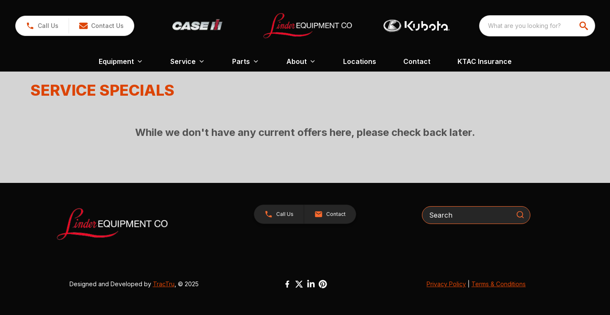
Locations (359, 61)
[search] (584, 26)
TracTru (164, 283)
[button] (101, 25)
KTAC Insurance (485, 61)
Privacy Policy (446, 283)
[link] (42, 25)
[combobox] (537, 26)
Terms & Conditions (498, 283)
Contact (416, 61)
